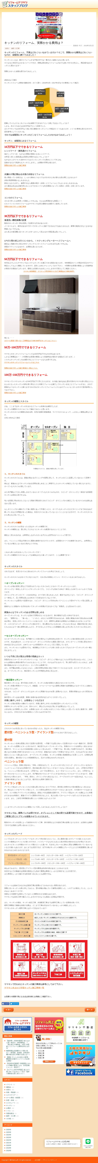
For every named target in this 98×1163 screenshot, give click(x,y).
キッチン (11, 1105)
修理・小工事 (15, 48)
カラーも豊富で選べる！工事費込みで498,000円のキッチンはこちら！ (30, 341)
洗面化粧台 (11, 1113)
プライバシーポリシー (50, 1160)
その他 (10, 1118)
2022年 (8, 1140)
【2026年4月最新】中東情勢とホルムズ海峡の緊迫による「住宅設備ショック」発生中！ (18, 1065)
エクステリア (12, 1095)
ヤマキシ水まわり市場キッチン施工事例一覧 (24, 988)
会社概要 (37, 1160)
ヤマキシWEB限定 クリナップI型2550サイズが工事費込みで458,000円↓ (49, 271)
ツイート (15, 1003)
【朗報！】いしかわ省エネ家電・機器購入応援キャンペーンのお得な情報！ (17, 1059)
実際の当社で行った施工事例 (15, 165)
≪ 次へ (8, 1010)
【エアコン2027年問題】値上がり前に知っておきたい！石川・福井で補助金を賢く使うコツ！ (18, 1071)
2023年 (8, 1137)
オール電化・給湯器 (15, 1097)
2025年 (8, 1132)
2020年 (8, 1145)
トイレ (10, 1111)
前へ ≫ (89, 1010)
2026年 (8, 1129)
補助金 (10, 1087)
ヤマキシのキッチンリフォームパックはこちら (21, 362)
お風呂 (10, 1108)
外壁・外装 (12, 1100)
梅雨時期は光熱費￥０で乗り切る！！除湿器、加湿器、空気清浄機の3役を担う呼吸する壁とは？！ (18, 1052)
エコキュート (13, 1103)
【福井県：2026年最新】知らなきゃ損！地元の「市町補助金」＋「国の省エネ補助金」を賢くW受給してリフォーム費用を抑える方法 (18, 1044)
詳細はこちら (49, 1061)
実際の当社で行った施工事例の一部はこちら (21, 368)
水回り (7, 48)
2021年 (8, 1143)
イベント (11, 1084)
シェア (6, 1003)
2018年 (8, 1150)
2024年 (8, 1135)
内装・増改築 (13, 1092)
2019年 (8, 1148)
